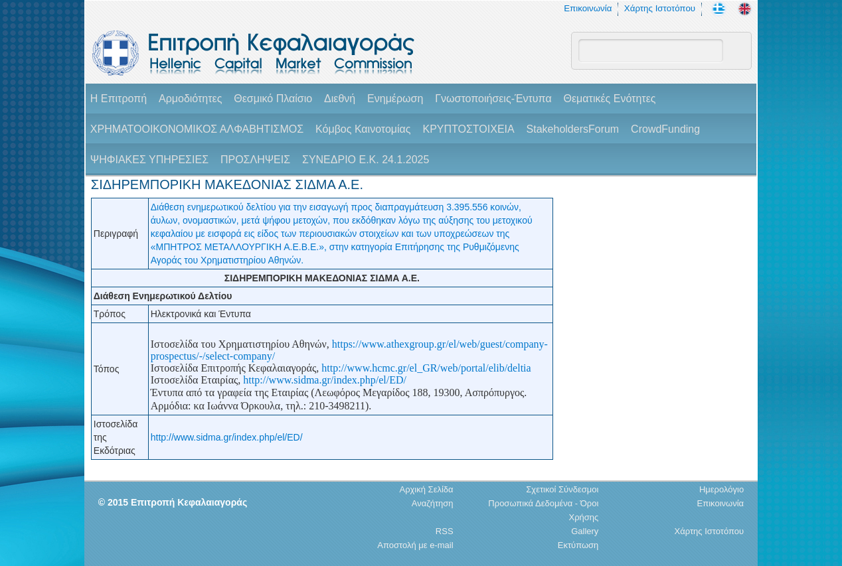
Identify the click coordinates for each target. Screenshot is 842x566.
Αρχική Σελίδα (426, 489)
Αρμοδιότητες (190, 98)
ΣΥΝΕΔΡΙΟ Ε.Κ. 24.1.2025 (365, 159)
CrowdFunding (665, 129)
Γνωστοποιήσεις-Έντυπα (493, 98)
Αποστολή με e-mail (415, 545)
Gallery (584, 531)
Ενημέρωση (395, 98)
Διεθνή (339, 98)
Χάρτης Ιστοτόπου (659, 8)
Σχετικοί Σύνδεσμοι (562, 489)
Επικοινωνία (588, 8)
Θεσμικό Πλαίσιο (273, 98)
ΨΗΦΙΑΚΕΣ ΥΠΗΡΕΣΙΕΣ (149, 159)
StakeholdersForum (573, 129)
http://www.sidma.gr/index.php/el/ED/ (324, 380)
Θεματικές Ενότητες (610, 98)
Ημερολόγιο (721, 489)
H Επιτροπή (118, 98)
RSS (445, 531)
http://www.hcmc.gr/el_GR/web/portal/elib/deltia (426, 368)
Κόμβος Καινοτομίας (363, 129)
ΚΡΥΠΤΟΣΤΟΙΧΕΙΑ (468, 129)
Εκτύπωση (578, 545)
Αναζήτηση (433, 503)
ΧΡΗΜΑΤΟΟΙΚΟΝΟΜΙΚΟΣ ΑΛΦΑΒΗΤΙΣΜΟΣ (196, 129)
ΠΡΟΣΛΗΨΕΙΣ (255, 159)
